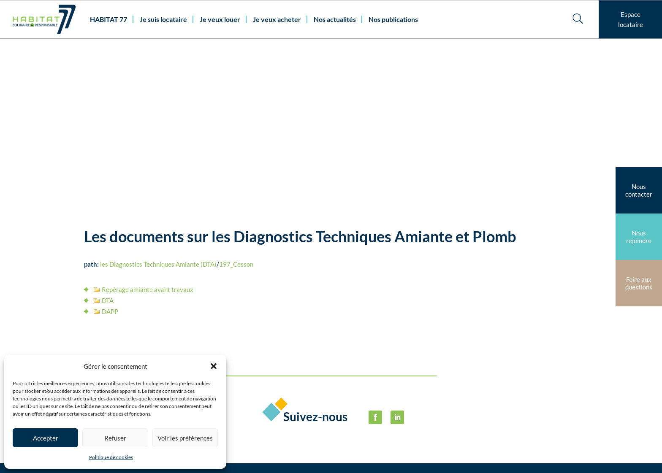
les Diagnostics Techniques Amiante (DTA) (158, 112)
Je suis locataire (163, 19)
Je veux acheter (277, 19)
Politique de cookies (111, 457)
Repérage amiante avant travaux (147, 137)
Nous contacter (245, 417)
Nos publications (393, 19)
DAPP (110, 159)
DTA (108, 148)
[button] (213, 366)
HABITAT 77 (108, 19)
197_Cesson (236, 112)
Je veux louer (220, 19)
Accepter (45, 438)
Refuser (115, 438)
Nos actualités (335, 19)
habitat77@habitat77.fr (288, 455)
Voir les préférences (185, 438)
